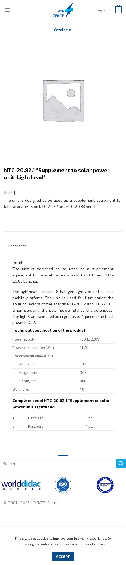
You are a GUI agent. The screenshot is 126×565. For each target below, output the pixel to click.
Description (17, 245)
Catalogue (63, 29)
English (103, 9)
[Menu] (7, 10)
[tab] (63, 245)
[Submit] (121, 463)
